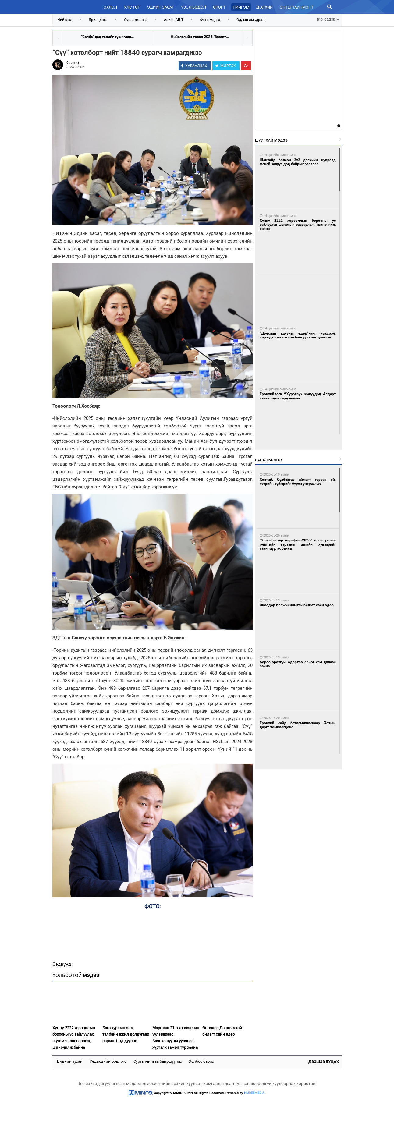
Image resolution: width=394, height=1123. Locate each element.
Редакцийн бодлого (108, 1061)
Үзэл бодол (193, 7)
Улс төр (132, 7)
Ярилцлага (98, 20)
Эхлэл (110, 7)
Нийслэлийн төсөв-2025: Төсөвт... (200, 37)
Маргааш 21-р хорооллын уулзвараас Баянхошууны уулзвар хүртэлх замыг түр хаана (175, 1038)
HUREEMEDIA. (254, 1093)
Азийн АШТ (173, 20)
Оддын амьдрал (250, 20)
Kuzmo (72, 62)
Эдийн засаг (160, 7)
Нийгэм (241, 7)
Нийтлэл (64, 20)
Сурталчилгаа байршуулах (157, 1061)
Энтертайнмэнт (297, 7)
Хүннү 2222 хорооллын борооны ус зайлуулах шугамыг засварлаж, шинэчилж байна (73, 1038)
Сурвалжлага (135, 20)
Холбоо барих (201, 1061)
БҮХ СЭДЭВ (328, 19)
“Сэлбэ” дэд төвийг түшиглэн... (107, 37)
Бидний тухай (70, 1061)
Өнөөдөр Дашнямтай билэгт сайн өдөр (222, 1031)
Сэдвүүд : (62, 964)
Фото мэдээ (210, 20)
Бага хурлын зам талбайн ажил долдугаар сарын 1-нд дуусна (125, 1034)
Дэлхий (264, 7)
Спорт (219, 7)
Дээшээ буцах (323, 1061)
